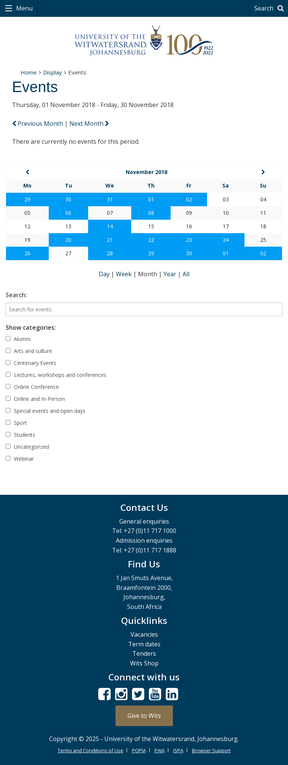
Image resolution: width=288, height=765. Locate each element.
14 (110, 226)
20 (68, 239)
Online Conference (32, 386)
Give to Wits (144, 715)
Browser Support (211, 750)
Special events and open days (46, 410)
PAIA (159, 750)
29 (27, 199)
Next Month (89, 123)
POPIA (139, 750)
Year (171, 274)
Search (270, 8)
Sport (16, 422)
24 (226, 239)
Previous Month (38, 123)
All (186, 274)
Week (124, 274)
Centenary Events (31, 362)
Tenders (144, 653)
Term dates (144, 644)
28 (110, 253)
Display (52, 72)
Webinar (20, 458)
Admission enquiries (144, 540)
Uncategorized (27, 446)
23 (189, 239)
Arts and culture (29, 350)
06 (68, 212)
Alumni (18, 338)
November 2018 (146, 172)
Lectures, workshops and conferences (56, 374)
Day (105, 274)
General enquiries (144, 521)
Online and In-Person (35, 398)
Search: (16, 295)
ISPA (178, 750)
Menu (24, 8)
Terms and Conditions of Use (90, 750)
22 (151, 239)
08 (151, 212)
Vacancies (144, 634)
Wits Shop (144, 663)
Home (29, 72)
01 (151, 199)
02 (189, 199)
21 (110, 239)
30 (68, 199)
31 (110, 199)
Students (20, 434)
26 (27, 253)
